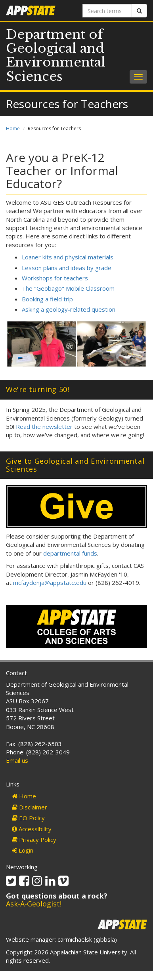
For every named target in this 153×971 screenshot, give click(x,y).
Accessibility (32, 829)
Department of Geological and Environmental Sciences (55, 55)
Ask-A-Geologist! (33, 903)
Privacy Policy (34, 839)
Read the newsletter (44, 426)
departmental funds (70, 553)
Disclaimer (29, 807)
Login (22, 850)
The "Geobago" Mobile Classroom (68, 288)
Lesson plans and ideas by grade (66, 268)
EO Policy (28, 818)
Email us (17, 760)
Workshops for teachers (55, 278)
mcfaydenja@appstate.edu (49, 582)
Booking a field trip (47, 299)
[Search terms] (107, 10)
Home (13, 128)
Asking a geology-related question (68, 309)
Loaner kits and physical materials (67, 257)
